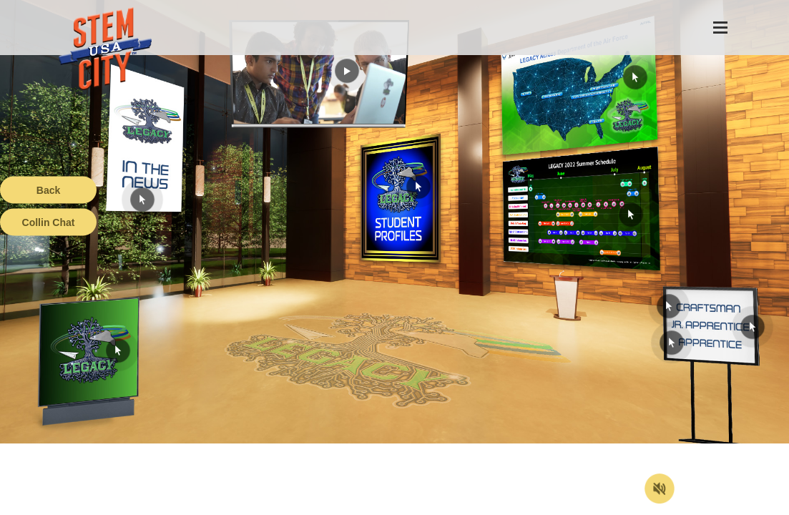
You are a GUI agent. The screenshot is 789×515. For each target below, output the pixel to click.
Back (48, 190)
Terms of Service (81, 504)
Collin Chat (48, 222)
